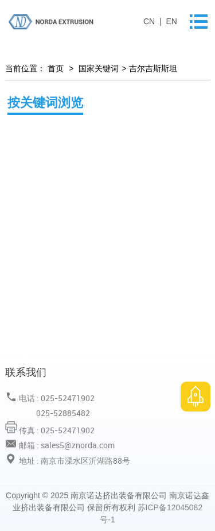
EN (171, 21)
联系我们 (25, 372)
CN (150, 21)
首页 (54, 68)
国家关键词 (99, 68)
